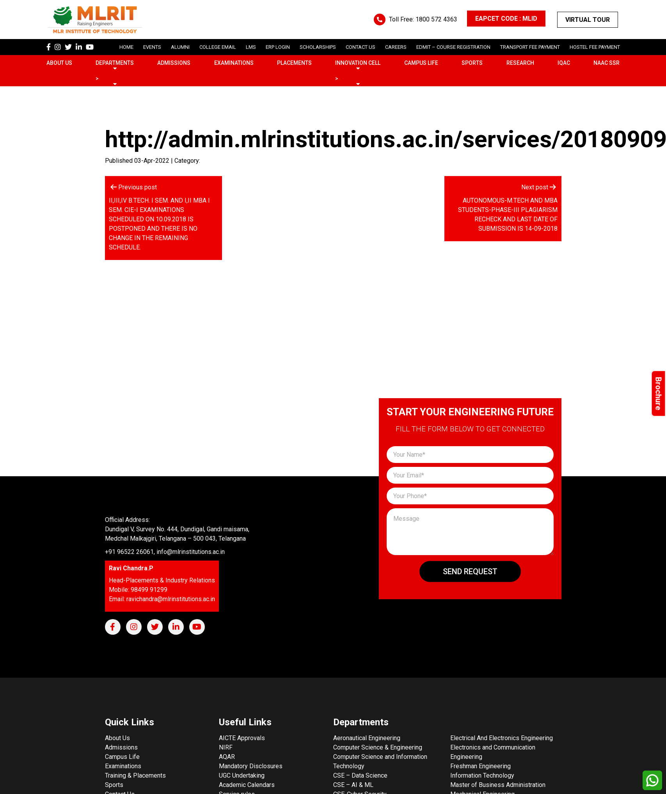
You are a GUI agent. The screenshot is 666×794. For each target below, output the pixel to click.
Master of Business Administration (497, 785)
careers (396, 47)
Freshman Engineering (480, 766)
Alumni (180, 47)
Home (126, 47)
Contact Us (360, 47)
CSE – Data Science (360, 775)
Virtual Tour (587, 19)
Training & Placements (135, 775)
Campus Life (421, 63)
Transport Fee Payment (530, 47)
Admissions (173, 63)
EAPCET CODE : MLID (506, 18)
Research (520, 63)
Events (152, 47)
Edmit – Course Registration (453, 47)
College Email (217, 47)
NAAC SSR (606, 63)
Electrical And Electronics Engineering (501, 738)
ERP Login (278, 47)
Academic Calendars (247, 785)
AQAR (227, 756)
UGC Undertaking (242, 775)
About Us (59, 63)
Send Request (470, 571)
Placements (294, 63)
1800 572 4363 (436, 19)
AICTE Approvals (242, 738)
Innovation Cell (357, 63)
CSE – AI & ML (353, 785)
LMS (251, 47)
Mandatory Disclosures (250, 766)
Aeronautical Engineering (366, 738)
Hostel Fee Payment (595, 47)
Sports (472, 63)
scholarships (318, 47)
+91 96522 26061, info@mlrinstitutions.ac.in (165, 551)
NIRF (226, 747)
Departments (115, 63)
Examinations (234, 63)
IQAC (564, 63)
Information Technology (482, 775)
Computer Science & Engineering (377, 747)
